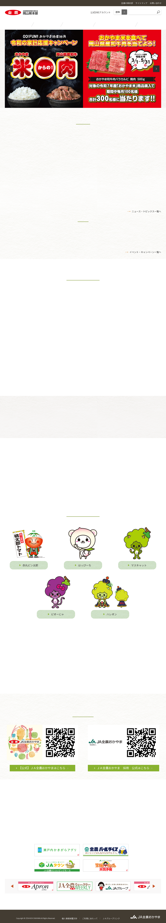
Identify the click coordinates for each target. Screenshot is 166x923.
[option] (35, 886)
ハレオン (112, 617)
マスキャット (139, 567)
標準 (117, 12)
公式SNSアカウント (100, 12)
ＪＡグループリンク (111, 918)
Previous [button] (12, 886)
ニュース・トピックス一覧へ (146, 212)
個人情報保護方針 (69, 918)
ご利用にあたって (90, 918)
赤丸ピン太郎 (30, 567)
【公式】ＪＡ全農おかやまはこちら (42, 770)
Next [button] (154, 886)
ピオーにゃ (57, 617)
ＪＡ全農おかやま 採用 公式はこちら (123, 770)
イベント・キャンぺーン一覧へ (145, 253)
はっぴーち (84, 567)
